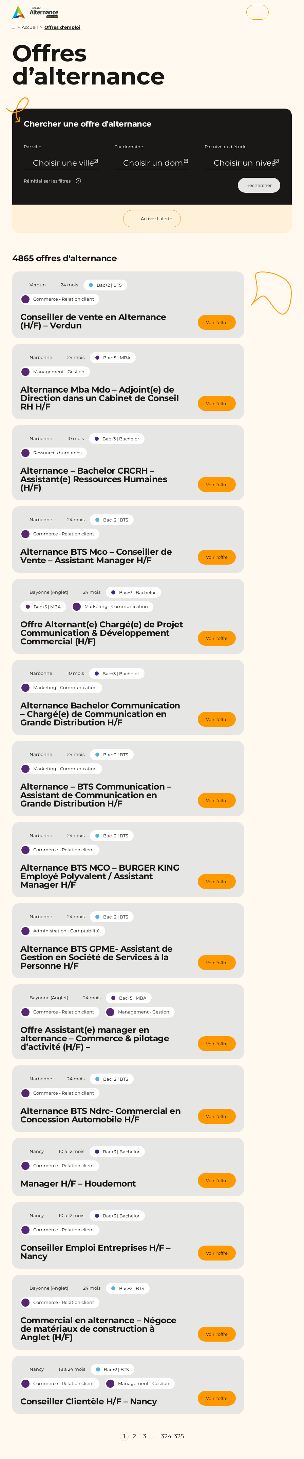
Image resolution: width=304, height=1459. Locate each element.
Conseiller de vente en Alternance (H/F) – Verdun (93, 321)
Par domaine (128, 146)
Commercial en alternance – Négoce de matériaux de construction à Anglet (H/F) (98, 1328)
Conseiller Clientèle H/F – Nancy (88, 1401)
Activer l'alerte (152, 218)
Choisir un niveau (246, 167)
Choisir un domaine (155, 167)
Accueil (30, 27)
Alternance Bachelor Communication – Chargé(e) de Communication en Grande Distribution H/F (100, 713)
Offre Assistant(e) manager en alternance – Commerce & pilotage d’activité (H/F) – (94, 1038)
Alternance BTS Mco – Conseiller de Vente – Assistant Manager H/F (96, 556)
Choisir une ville (65, 163)
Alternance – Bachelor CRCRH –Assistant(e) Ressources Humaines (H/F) (93, 479)
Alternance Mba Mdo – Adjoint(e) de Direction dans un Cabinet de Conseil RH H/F (99, 398)
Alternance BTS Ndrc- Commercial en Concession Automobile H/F (100, 1115)
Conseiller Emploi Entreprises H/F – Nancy (95, 1252)
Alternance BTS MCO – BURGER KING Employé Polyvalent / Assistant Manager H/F (99, 876)
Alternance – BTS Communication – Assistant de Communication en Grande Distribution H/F (95, 795)
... (13, 27)
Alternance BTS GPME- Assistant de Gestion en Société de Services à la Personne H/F (96, 957)
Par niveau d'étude (226, 146)
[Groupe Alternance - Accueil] (38, 12)
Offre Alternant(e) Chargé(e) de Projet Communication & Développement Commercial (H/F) (101, 632)
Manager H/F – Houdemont (78, 1183)
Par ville (32, 146)
